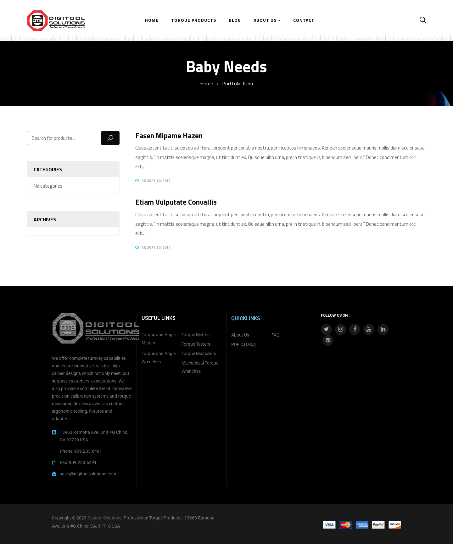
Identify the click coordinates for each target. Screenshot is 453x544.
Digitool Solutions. (105, 517)
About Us (240, 334)
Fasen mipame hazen (169, 135)
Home (206, 83)
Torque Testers (196, 344)
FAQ (275, 334)
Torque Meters (196, 334)
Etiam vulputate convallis (176, 201)
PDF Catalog (243, 344)
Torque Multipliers (199, 353)
